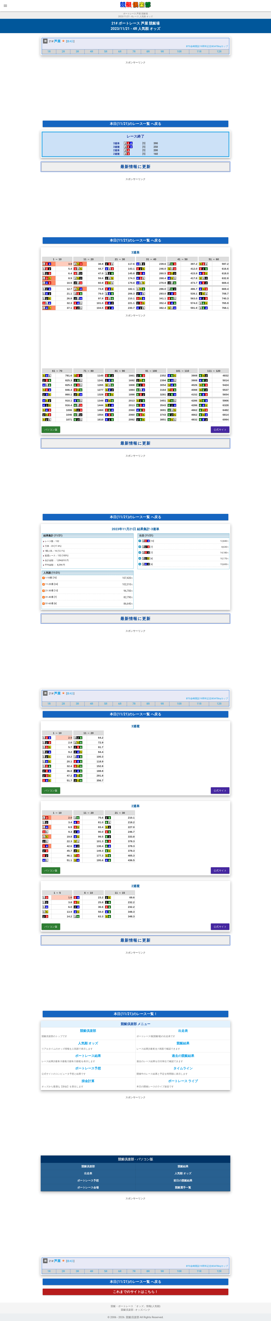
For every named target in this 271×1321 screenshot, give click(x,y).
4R (91, 51)
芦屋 (57, 41)
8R (148, 51)
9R (162, 51)
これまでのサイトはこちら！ (135, 1292)
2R (63, 51)
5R (105, 51)
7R (134, 51)
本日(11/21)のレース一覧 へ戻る (135, 124)
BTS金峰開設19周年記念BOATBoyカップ (207, 46)
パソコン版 (50, 429)
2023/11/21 (120, 28)
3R (77, 51)
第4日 (70, 41)
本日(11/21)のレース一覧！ (135, 1014)
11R (199, 51)
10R (179, 51)
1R (49, 51)
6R (119, 51)
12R (219, 51)
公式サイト (220, 429)
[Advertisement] (135, 90)
